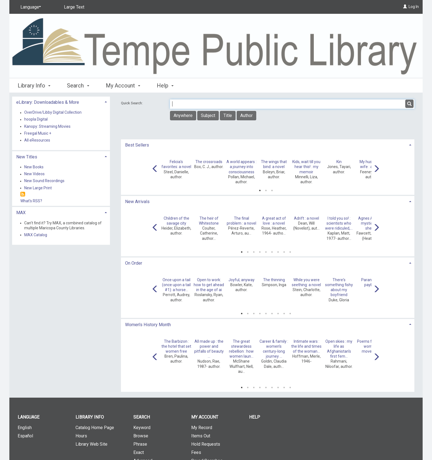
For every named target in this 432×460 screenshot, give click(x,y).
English (25, 427)
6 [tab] (272, 250)
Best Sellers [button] (137, 145)
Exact (138, 452)
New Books (34, 167)
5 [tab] (266, 250)
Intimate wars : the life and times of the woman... (306, 346)
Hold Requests (205, 444)
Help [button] (165, 85)
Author (246, 115)
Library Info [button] (34, 85)
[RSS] (22, 194)
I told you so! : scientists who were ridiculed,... (339, 223)
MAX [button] (21, 212)
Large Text (74, 7)
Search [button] (78, 85)
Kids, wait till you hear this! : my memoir (306, 166)
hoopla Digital (36, 119)
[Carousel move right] (376, 169)
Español (25, 435)
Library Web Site (91, 444)
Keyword (141, 427)
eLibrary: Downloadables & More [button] (47, 102)
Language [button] (28, 417)
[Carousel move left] (155, 169)
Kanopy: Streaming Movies (47, 126)
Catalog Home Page (94, 427)
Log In (414, 6)
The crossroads (208, 161)
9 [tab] (290, 250)
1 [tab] (259, 189)
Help (254, 417)
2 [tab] (266, 189)
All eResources (37, 140)
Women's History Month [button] (148, 324)
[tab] (267, 144)
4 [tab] (259, 250)
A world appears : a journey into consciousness (241, 166)
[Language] (30, 7)
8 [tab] (284, 250)
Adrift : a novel (306, 218)
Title (227, 115)
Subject (208, 115)
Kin (339, 161)
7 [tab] (278, 250)
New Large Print (38, 188)
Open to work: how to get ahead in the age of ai (209, 285)
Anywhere (183, 115)
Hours (81, 435)
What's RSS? (31, 201)
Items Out (200, 435)
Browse (140, 435)
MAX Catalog (35, 235)
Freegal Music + (37, 133)
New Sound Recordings (44, 181)
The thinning (274, 280)
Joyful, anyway (241, 280)
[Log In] (405, 6)
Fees (196, 452)
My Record (201, 427)
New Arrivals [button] (137, 201)
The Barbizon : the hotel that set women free (176, 346)
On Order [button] (133, 263)
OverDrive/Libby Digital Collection (53, 112)
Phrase (140, 444)
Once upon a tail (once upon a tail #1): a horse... (176, 285)
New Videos (34, 174)
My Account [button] (123, 85)
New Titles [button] (26, 156)
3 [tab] (272, 189)
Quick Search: (132, 103)
